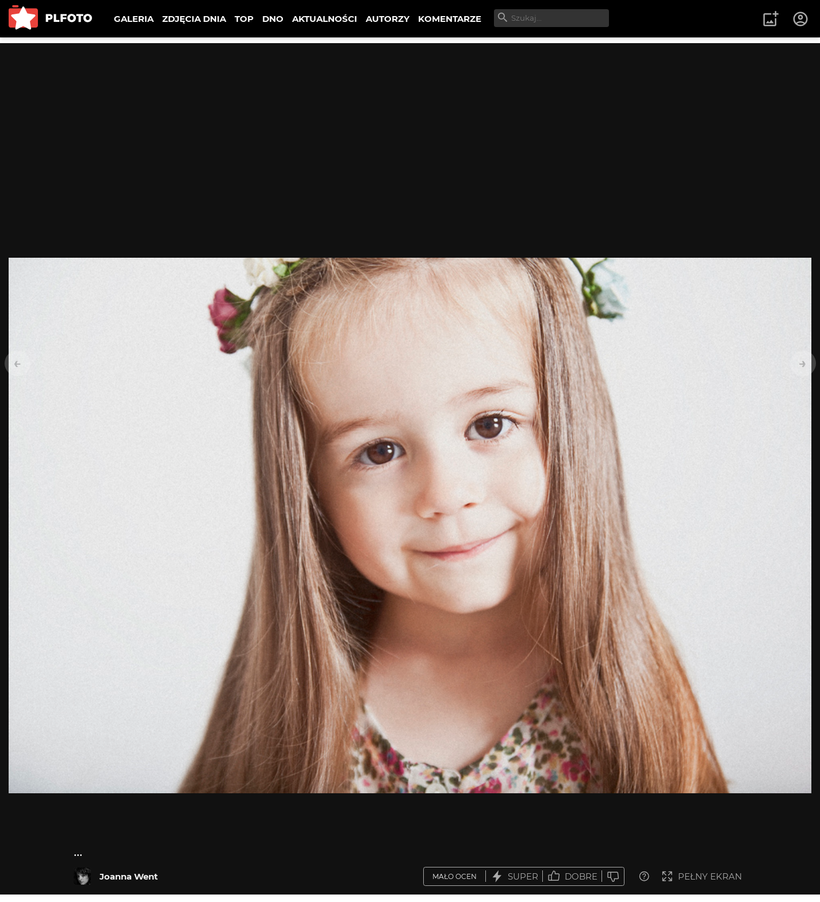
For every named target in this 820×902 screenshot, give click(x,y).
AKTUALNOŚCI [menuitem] (324, 18)
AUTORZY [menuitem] (387, 18)
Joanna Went (128, 876)
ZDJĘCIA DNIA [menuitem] (194, 18)
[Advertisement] (410, 123)
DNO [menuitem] (272, 18)
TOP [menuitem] (244, 18)
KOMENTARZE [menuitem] (449, 18)
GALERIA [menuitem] (134, 18)
